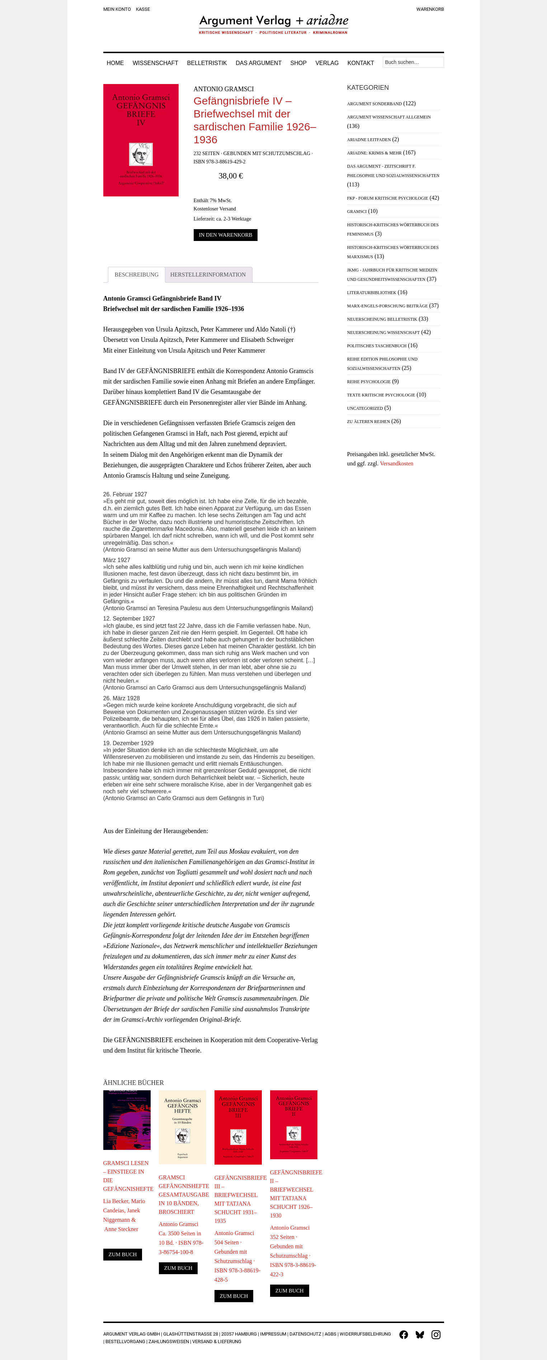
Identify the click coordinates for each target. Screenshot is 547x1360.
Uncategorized (365, 408)
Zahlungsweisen (168, 1341)
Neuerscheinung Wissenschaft (383, 332)
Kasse (143, 9)
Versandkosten (396, 463)
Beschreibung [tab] (137, 274)
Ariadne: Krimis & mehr (374, 153)
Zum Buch (123, 1254)
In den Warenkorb (226, 235)
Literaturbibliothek (371, 292)
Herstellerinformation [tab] (208, 274)
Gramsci (357, 211)
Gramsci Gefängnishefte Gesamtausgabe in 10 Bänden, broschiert (182, 1194)
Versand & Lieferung (216, 1341)
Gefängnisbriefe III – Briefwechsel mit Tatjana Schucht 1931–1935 (238, 1199)
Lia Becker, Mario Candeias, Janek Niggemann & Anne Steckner (124, 1215)
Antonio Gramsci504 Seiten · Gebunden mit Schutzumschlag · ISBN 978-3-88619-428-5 (237, 1256)
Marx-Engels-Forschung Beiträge (387, 305)
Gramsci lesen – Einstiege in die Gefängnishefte (127, 1176)
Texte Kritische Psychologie (381, 395)
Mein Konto (117, 9)
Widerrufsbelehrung (365, 1334)
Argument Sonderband (374, 103)
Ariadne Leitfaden (369, 139)
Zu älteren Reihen (368, 421)
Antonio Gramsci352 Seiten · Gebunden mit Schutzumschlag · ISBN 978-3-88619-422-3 (293, 1251)
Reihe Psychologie (369, 381)
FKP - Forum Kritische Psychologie (387, 198)
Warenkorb (430, 9)
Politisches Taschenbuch (377, 345)
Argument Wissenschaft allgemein (389, 117)
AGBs (330, 1334)
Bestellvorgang (125, 1341)
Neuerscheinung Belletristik (382, 319)
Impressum (273, 1334)
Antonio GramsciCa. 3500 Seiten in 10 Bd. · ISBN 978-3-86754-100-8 (181, 1238)
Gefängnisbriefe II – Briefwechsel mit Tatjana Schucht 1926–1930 (293, 1194)
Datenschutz (305, 1334)
